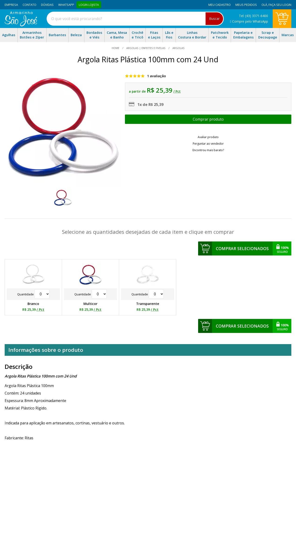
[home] (21, 25)
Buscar (214, 18)
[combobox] (135, 19)
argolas (178, 48)
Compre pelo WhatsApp (249, 21)
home (116, 48)
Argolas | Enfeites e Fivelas (146, 48)
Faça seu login (279, 5)
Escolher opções (208, 119)
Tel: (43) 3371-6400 (253, 16)
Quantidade (33, 294)
